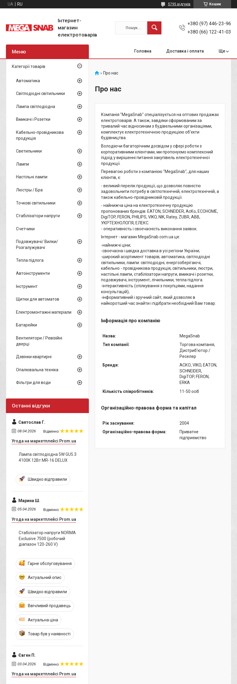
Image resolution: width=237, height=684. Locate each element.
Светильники (29, 151)
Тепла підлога (30, 260)
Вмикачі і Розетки (33, 119)
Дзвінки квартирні (34, 356)
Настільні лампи (31, 176)
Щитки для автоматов (37, 299)
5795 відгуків (179, 4)
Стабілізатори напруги (38, 215)
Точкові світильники (35, 203)
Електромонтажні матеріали (43, 312)
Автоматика (28, 80)
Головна (142, 51)
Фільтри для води (33, 382)
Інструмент (27, 286)
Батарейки (26, 325)
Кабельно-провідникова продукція (40, 135)
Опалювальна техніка (37, 369)
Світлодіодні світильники (40, 93)
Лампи (22, 164)
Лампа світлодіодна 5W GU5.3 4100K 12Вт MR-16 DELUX (47, 457)
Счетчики (25, 228)
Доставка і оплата (185, 51)
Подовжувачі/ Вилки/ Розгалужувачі (37, 244)
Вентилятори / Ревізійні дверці (39, 341)
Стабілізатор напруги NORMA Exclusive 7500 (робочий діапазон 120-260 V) (47, 538)
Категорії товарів (28, 66)
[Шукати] (154, 27)
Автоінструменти (33, 273)
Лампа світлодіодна (35, 106)
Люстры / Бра (29, 190)
